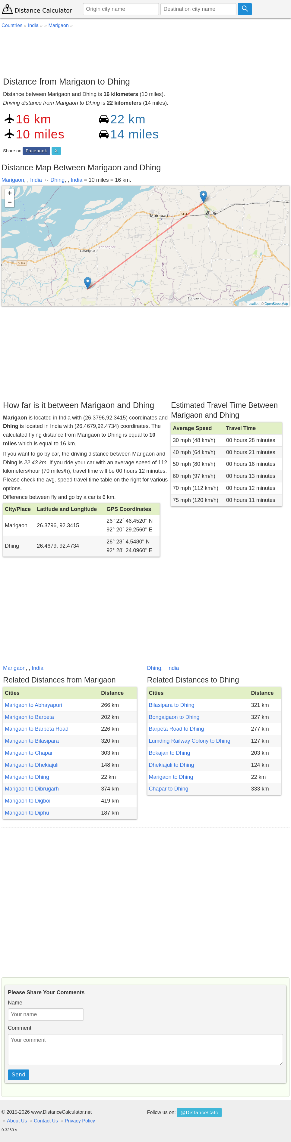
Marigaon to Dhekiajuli (32, 765)
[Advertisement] (145, 51)
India (36, 180)
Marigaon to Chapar (29, 753)
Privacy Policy (80, 1120)
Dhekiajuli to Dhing (171, 765)
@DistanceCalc (199, 1112)
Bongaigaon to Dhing (174, 717)
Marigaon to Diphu (27, 813)
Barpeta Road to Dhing (176, 729)
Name (15, 1003)
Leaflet (253, 303)
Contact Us (46, 1120)
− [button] (10, 202)
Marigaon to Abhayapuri (33, 705)
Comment (19, 1028)
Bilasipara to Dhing (172, 705)
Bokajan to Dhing (169, 753)
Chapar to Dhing (168, 789)
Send (19, 1075)
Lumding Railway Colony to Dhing (189, 741)
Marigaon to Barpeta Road (36, 729)
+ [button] (10, 193)
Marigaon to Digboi (27, 801)
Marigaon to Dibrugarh (32, 789)
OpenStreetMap (276, 303)
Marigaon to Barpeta (29, 717)
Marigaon (13, 180)
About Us (17, 1120)
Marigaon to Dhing (27, 777)
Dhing (57, 180)
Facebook (36, 150)
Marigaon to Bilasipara (32, 741)
